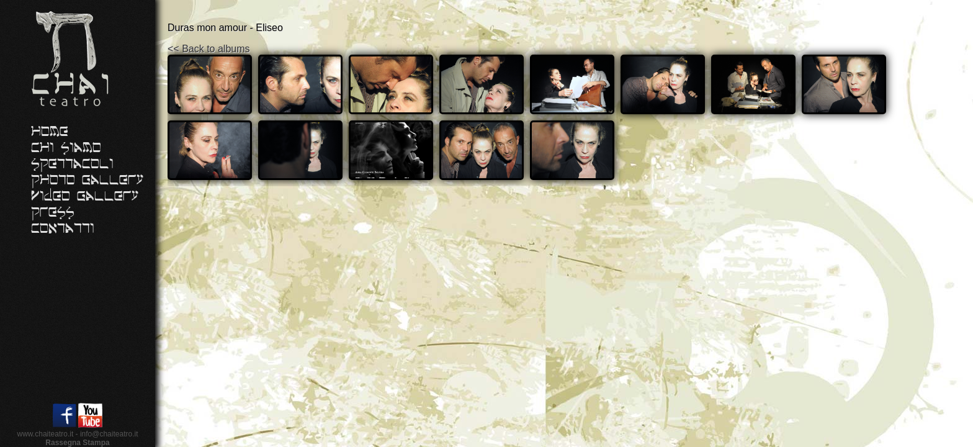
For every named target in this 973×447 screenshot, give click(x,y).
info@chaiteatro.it (109, 434)
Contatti (62, 228)
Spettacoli (72, 164)
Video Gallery (85, 196)
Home (49, 132)
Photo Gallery (87, 180)
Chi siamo (66, 148)
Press (52, 212)
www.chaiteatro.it (45, 434)
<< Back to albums (209, 48)
